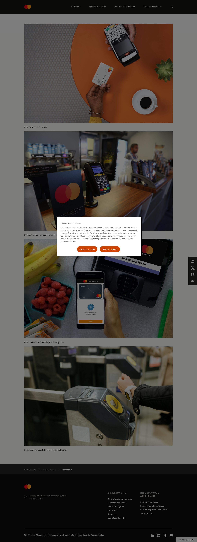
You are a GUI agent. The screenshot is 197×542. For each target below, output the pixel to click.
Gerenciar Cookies (87, 249)
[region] (99, 236)
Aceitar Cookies (110, 249)
